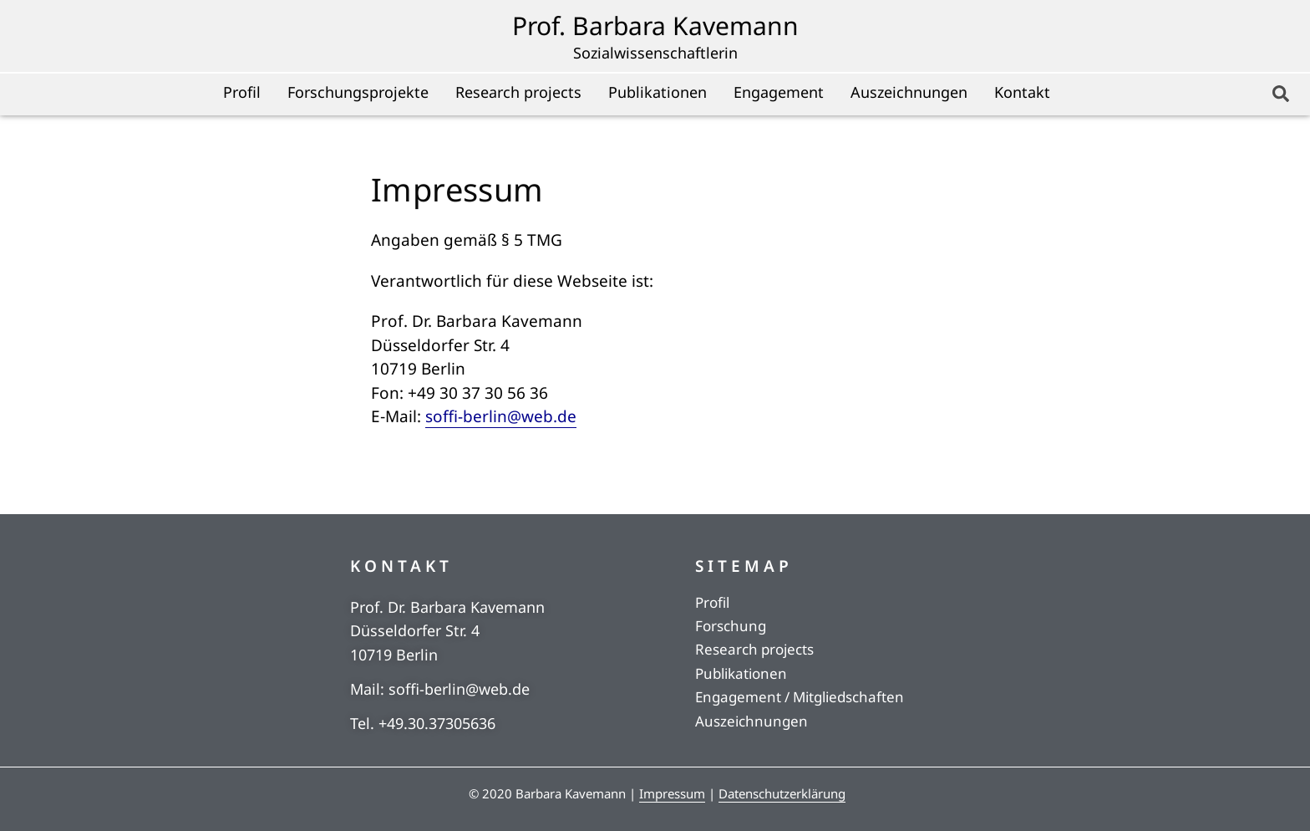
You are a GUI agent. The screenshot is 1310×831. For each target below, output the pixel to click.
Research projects (518, 92)
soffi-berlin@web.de (500, 416)
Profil (242, 92)
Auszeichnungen (908, 92)
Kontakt (1022, 92)
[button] (1280, 93)
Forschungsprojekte (358, 92)
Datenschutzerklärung (781, 793)
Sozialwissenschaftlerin (655, 53)
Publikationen (657, 92)
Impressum (672, 793)
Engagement (779, 92)
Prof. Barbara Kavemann (655, 25)
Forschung (730, 625)
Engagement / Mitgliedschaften (799, 696)
